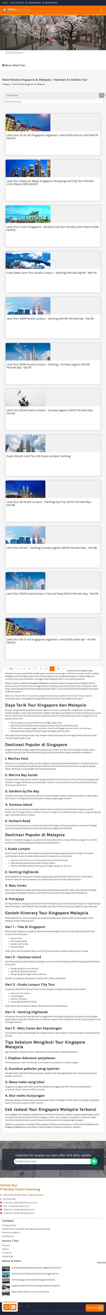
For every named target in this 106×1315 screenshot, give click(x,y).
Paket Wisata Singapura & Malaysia (28, 84)
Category (6, 84)
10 (58, 668)
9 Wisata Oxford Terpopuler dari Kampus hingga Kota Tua (35, 1274)
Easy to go (7, 1256)
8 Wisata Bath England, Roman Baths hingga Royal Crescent (36, 1268)
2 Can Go (7, 1253)
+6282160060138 (33, 3)
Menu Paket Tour (13, 65)
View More (101, 1262)
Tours (5, 1249)
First (11, 668)
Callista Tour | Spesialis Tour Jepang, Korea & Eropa (26, 1229)
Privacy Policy (9, 1225)
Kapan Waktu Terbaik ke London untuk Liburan (30, 1292)
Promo (6, 1245)
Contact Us (8, 1236)
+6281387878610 (50, 3)
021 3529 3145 (17, 3)
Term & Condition (11, 1232)
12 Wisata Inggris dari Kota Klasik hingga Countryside (33, 1280)
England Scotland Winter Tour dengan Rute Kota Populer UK (36, 1286)
